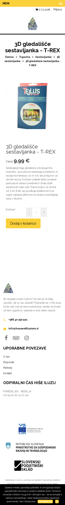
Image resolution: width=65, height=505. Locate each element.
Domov (9, 57)
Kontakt (7, 373)
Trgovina (25, 57)
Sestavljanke (43, 57)
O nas (6, 356)
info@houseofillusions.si (23, 328)
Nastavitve (30, 501)
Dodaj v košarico (23, 223)
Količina (10, 209)
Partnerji (7, 367)
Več (21, 501)
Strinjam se (45, 501)
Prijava (57, 9)
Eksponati (8, 362)
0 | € (42, 9)
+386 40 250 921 (18, 319)
